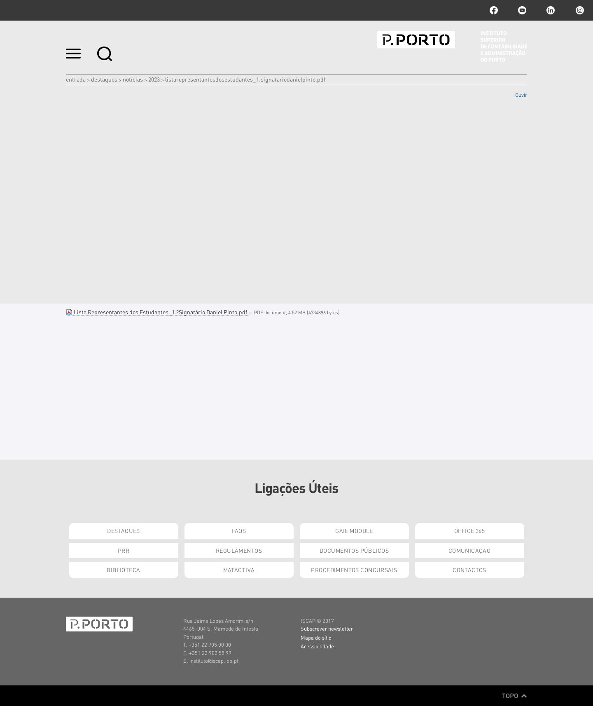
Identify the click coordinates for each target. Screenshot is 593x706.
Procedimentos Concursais (354, 569)
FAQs (239, 530)
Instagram (579, 10)
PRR (123, 550)
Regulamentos (239, 550)
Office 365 (469, 530)
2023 (154, 79)
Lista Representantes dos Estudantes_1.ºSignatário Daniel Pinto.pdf (157, 312)
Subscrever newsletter (327, 628)
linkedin (550, 10)
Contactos (469, 569)
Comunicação (469, 550)
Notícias (133, 79)
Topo (514, 696)
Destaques (104, 79)
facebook (494, 10)
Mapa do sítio (316, 637)
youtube (522, 10)
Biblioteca (123, 569)
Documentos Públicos (354, 550)
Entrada (76, 79)
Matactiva (239, 569)
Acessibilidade (317, 646)
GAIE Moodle (354, 530)
